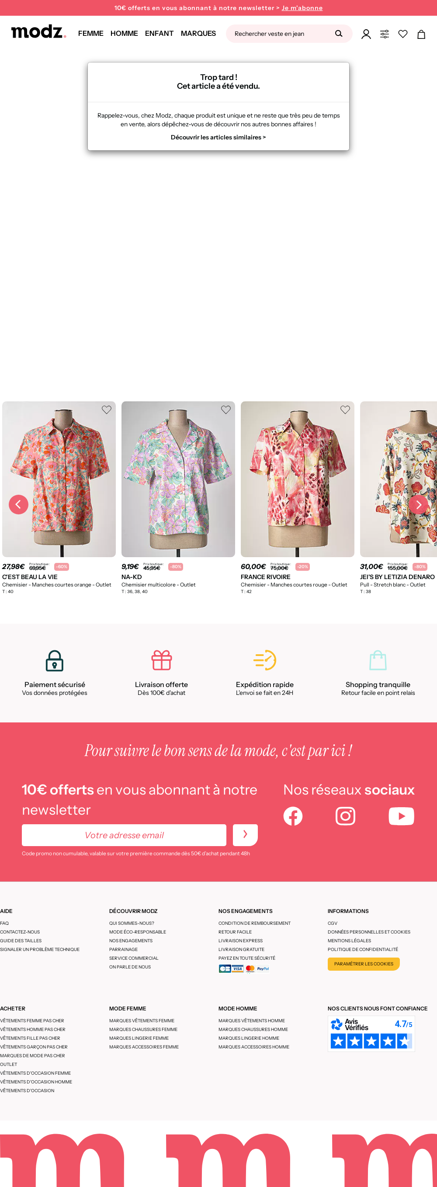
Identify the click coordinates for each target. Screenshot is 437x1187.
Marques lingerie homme (248, 1038)
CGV (332, 923)
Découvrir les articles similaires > (218, 137)
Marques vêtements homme (251, 1021)
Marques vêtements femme (141, 1021)
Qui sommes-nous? (131, 923)
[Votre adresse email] (124, 835)
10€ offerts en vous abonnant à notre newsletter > (218, 8)
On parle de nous (130, 967)
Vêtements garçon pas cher (34, 1047)
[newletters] (245, 835)
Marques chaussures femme (143, 1029)
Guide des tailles (21, 941)
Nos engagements (131, 941)
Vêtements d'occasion (27, 1090)
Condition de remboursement (254, 923)
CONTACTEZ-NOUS (20, 932)
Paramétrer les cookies (363, 964)
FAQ (4, 923)
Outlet (8, 1064)
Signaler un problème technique (40, 949)
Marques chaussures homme (253, 1029)
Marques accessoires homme (253, 1047)
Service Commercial (134, 958)
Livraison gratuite (241, 949)
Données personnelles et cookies (369, 932)
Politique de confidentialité (363, 949)
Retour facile (235, 932)
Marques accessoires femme (144, 1047)
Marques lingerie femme (139, 1038)
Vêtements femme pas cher (32, 1021)
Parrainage (123, 949)
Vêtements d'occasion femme (35, 1073)
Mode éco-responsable (137, 932)
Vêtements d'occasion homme (36, 1082)
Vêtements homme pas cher (33, 1029)
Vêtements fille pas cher (30, 1038)
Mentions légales (349, 941)
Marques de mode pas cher (32, 1056)
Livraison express (240, 941)
